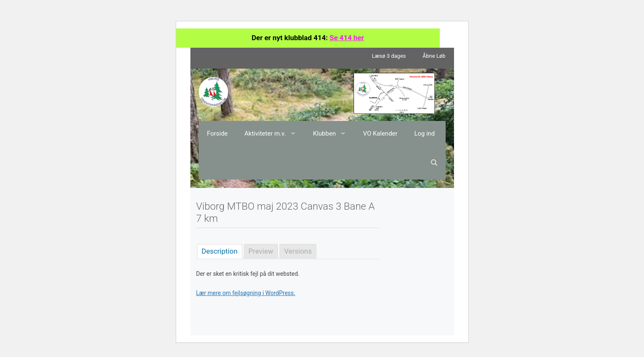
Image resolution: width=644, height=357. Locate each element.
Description (220, 251)
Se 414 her (346, 37)
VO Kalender (380, 133)
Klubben (333, 133)
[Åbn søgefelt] (434, 162)
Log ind (424, 133)
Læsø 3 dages (389, 56)
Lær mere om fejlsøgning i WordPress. (245, 293)
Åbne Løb (434, 56)
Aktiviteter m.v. (274, 133)
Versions (298, 251)
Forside (217, 133)
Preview (261, 251)
